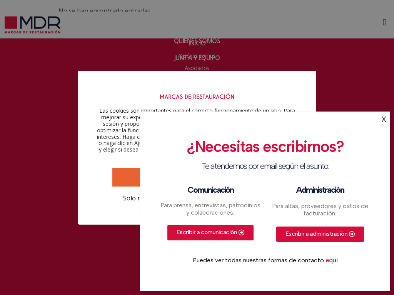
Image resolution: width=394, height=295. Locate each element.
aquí (331, 260)
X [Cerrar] (384, 119)
